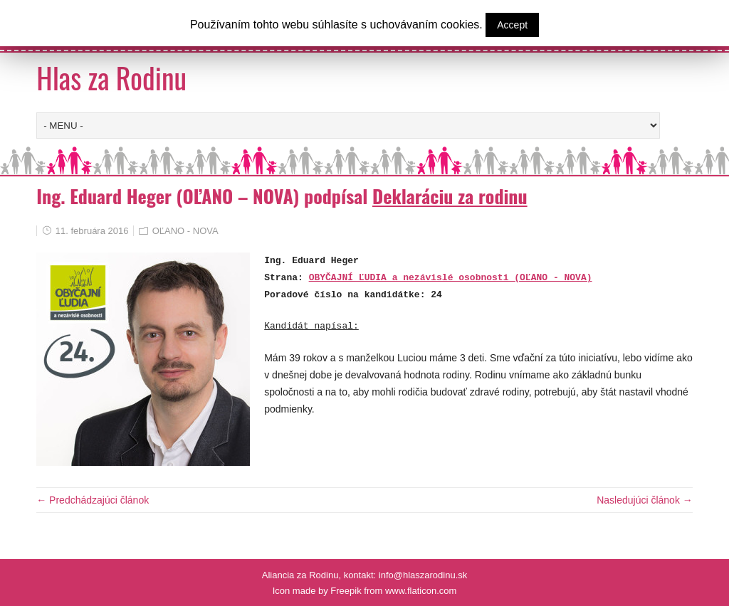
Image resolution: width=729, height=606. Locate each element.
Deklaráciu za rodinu (450, 196)
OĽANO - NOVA (185, 230)
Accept (512, 25)
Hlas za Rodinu (111, 77)
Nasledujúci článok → (645, 500)
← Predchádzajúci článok (92, 500)
